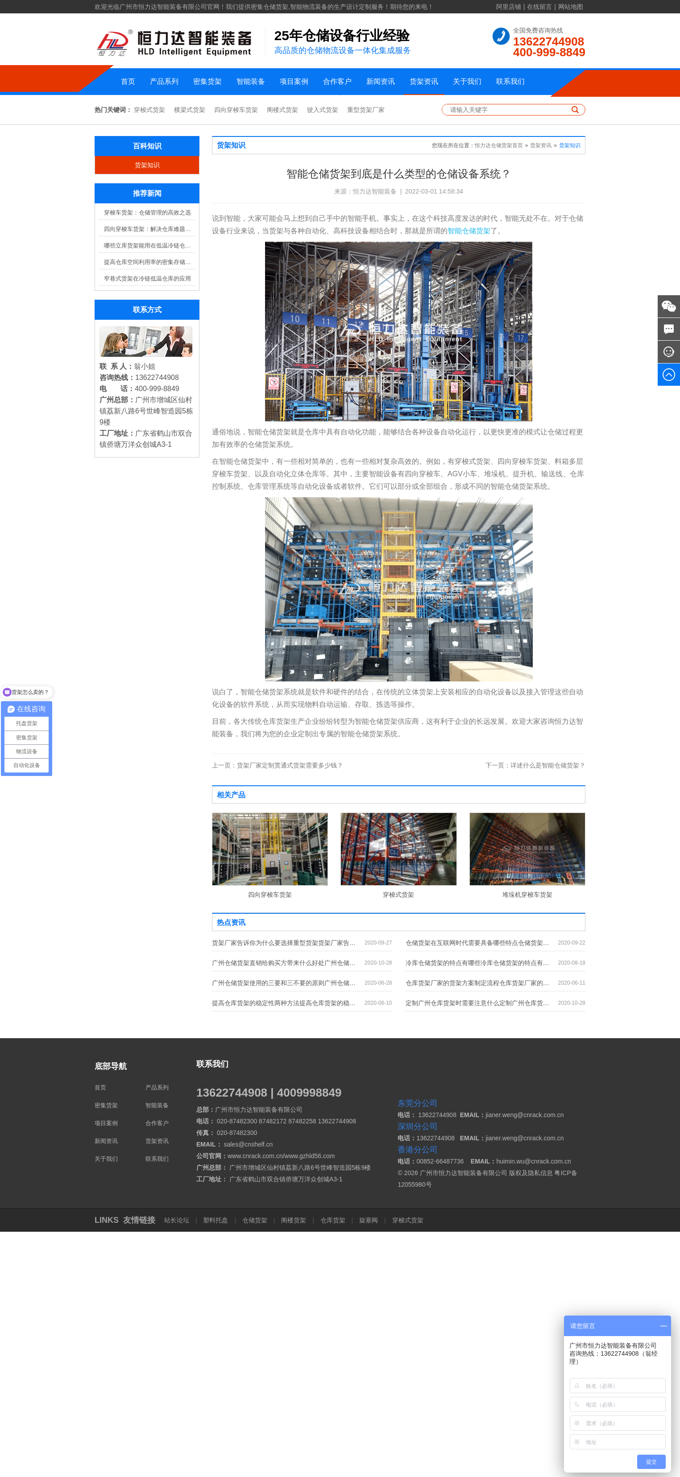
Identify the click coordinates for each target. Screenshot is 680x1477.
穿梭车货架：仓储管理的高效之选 (147, 457)
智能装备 (250, 81)
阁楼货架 (293, 1465)
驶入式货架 (322, 355)
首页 (128, 81)
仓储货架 (254, 1465)
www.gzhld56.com (310, 1401)
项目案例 (294, 81)
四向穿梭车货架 (236, 355)
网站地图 (570, 6)
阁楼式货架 (282, 355)
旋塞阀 (368, 1465)
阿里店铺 (508, 6)
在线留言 (539, 6)
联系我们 (510, 81)
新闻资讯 (380, 81)
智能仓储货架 (469, 476)
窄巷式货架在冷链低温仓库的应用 (147, 523)
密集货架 (207, 81)
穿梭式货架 (149, 355)
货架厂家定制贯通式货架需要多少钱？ (277, 1010)
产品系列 (164, 81)
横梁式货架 (189, 355)
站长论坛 (177, 1465)
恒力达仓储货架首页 (499, 391)
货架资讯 (424, 81)
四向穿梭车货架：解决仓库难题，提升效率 (149, 474)
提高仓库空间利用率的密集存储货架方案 (149, 507)
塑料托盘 (216, 1465)
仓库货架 (333, 1465)
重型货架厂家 (366, 355)
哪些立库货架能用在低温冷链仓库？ (149, 490)
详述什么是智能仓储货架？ (535, 1010)
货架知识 (147, 410)
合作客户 (337, 81)
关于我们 (467, 81)
